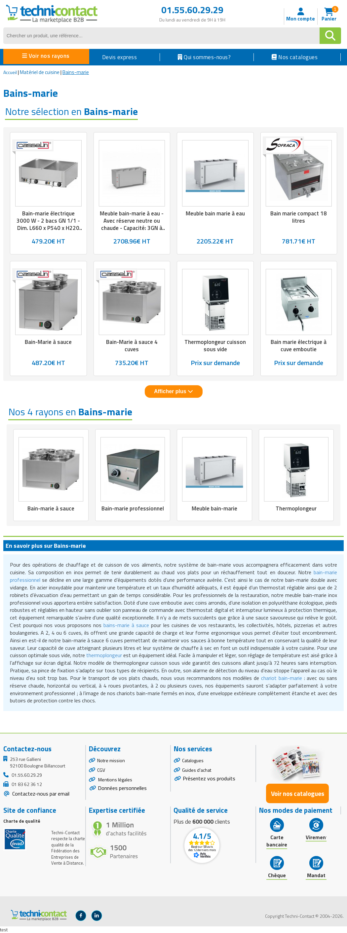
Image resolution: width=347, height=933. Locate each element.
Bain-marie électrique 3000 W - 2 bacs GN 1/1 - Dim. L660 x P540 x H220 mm (48, 224)
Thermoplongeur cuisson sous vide (215, 346)
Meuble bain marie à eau (215, 213)
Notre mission (111, 760)
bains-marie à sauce (126, 625)
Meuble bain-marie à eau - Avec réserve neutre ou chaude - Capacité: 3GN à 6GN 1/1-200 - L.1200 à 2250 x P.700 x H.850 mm (132, 228)
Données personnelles (122, 788)
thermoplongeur (104, 655)
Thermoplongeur (296, 508)
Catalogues (193, 760)
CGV (101, 769)
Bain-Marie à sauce (48, 342)
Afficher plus (173, 391)
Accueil (10, 72)
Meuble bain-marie (214, 508)
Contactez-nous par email (40, 793)
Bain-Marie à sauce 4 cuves (132, 346)
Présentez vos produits (209, 778)
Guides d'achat (196, 769)
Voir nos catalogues (297, 793)
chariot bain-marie (281, 678)
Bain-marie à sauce (50, 508)
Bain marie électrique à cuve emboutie (299, 346)
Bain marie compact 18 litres (298, 217)
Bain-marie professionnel (132, 508)
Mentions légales (114, 779)
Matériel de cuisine (39, 72)
